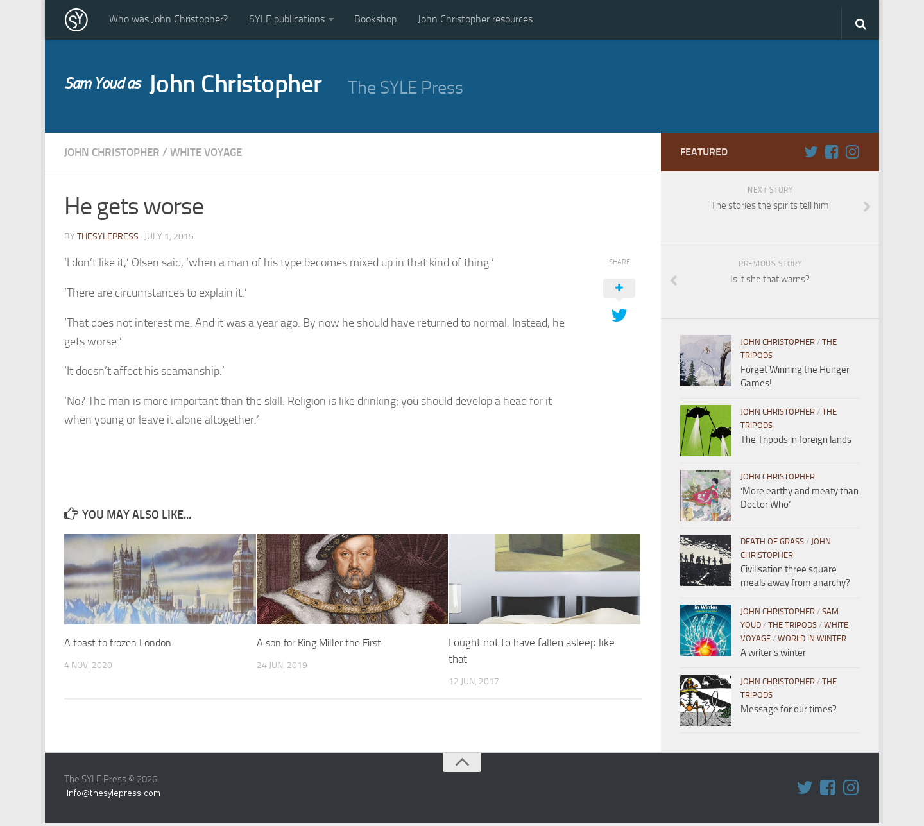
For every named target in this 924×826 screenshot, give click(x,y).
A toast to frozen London (121, 644)
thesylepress (108, 238)
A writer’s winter (773, 655)
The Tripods (792, 627)
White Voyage (214, 155)
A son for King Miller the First (324, 644)
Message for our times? (788, 712)
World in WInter (812, 641)
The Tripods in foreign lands (795, 442)
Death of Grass (772, 544)
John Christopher (200, 87)
